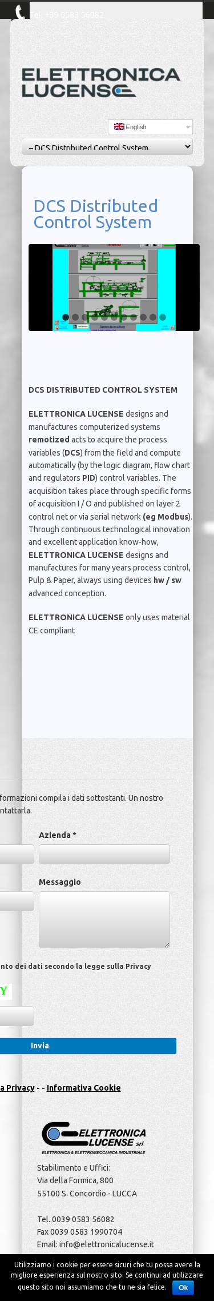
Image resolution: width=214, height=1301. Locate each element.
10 (153, 317)
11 (162, 317)
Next (188, 287)
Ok (183, 1288)
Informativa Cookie (84, 1087)
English (130, 126)
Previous (40, 287)
